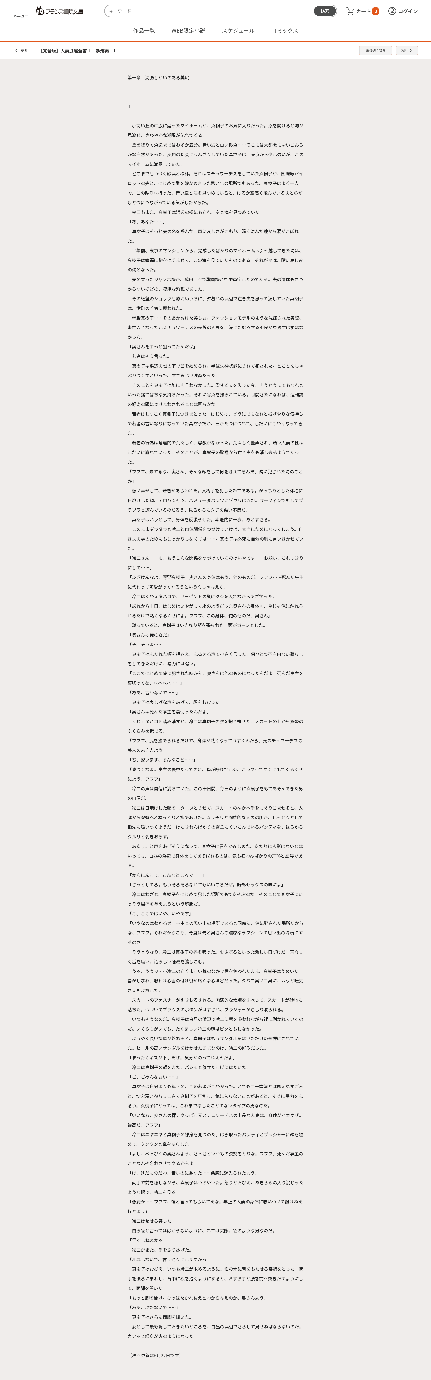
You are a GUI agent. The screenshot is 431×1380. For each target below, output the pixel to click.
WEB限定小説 (188, 30)
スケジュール (238, 30)
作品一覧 (144, 30)
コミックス (284, 30)
